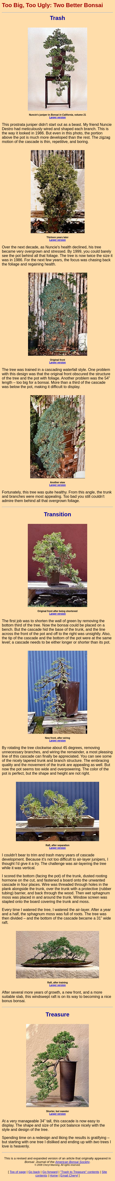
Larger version (57, 117)
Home (54, 1175)
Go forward (50, 1172)
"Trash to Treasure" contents (79, 1172)
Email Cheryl (69, 1175)
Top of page (18, 1172)
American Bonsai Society (72, 1162)
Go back (34, 1172)
